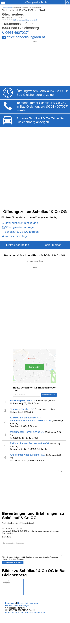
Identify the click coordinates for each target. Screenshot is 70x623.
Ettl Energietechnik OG (22, 400)
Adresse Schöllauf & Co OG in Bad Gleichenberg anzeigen (41, 120)
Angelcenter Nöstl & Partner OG (27, 454)
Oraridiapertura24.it (14, 612)
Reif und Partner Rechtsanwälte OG (29, 443)
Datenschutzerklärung (27, 603)
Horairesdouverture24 (35, 612)
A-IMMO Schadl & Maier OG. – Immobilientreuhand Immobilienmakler (30, 419)
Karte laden (34, 367)
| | (19, 20)
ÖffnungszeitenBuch (36, 2)
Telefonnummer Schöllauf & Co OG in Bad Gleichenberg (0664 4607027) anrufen (42, 106)
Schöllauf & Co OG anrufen (22, 231)
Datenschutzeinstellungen (17, 605)
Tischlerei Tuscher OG (22, 409)
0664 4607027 (16, 33)
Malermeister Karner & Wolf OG (27, 432)
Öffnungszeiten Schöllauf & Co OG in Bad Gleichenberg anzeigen (43, 92)
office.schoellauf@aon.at (26, 37)
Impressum (10, 603)
